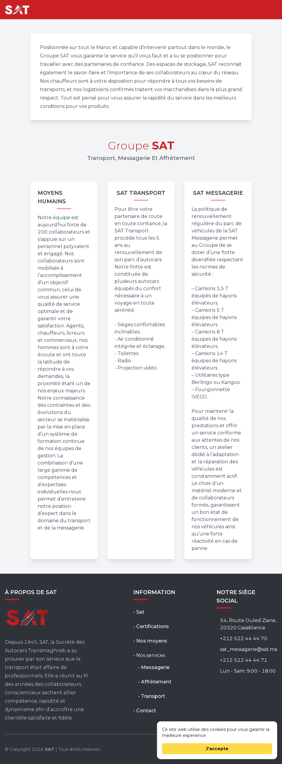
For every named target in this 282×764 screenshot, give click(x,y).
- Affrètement (154, 682)
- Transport (151, 696)
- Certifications (151, 626)
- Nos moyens (150, 641)
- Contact (144, 710)
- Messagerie (154, 667)
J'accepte (217, 748)
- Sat (138, 612)
